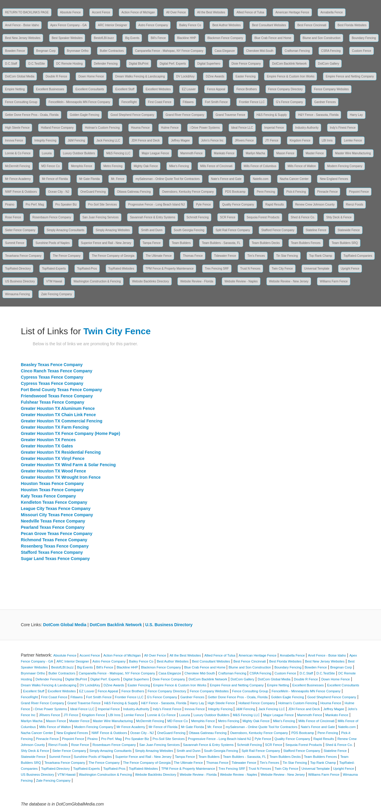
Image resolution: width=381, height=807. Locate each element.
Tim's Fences (256, 255)
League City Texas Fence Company (55, 508)
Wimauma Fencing (17, 294)
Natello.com (260, 179)
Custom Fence (361, 50)
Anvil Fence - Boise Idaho (22, 25)
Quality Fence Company (238, 204)
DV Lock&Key (185, 76)
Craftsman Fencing (297, 50)
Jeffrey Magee (180, 140)
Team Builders (181, 243)
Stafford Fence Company (277, 230)
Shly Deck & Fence (339, 217)
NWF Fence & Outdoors (21, 191)
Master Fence (315, 153)
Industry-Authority (306, 127)
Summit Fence (14, 243)
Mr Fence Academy (18, 179)
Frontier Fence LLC (252, 102)
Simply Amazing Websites (113, 230)
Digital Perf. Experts (173, 63)
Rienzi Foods (354, 204)
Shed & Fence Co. (303, 217)
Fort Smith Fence (216, 102)
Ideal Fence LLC (242, 127)
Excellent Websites (158, 89)
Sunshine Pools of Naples (52, 243)
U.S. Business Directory (169, 624)
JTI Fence (271, 140)
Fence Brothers (246, 89)
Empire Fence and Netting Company (350, 76)
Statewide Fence (349, 230)
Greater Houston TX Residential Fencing (61, 452)
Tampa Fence (152, 243)
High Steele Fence (17, 127)
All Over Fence (176, 12)
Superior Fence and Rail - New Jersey (106, 243)
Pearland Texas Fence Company (53, 527)
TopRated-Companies (357, 255)
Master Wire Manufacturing (353, 153)
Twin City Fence (282, 268)
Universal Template (317, 268)
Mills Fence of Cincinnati (216, 166)
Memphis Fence (81, 166)
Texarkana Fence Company (23, 255)
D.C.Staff (11, 63)
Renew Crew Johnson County (315, 204)
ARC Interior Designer (112, 25)
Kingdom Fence (300, 140)
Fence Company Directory (285, 89)
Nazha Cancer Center (294, 179)
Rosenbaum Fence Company (51, 217)
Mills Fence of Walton (302, 166)
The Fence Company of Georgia (113, 255)
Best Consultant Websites (269, 25)
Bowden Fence (15, 50)
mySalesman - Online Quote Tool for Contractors (167, 179)
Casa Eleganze (225, 50)
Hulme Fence (170, 127)
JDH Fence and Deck (146, 140)
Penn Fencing (266, 191)
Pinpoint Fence (359, 191)
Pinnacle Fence (327, 191)
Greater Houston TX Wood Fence (53, 471)
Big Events (132, 38)
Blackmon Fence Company (225, 38)
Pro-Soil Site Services (102, 204)
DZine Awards (215, 76)
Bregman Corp (46, 50)
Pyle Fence (203, 204)
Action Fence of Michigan (138, 12)
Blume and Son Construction (322, 38)
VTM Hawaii (54, 281)
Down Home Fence (91, 76)
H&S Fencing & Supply (272, 114)
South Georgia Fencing (189, 230)
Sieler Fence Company (20, 230)
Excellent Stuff (124, 89)
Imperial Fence (274, 127)
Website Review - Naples (241, 281)
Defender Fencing (106, 63)
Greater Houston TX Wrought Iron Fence (61, 477)
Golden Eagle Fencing (84, 114)
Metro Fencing (112, 166)
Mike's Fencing (179, 166)
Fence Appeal (216, 89)
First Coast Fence (159, 102)
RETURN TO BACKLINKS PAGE (27, 12)
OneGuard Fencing (93, 191)
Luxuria (47, 153)
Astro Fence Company (153, 25)
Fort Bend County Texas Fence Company (61, 389)
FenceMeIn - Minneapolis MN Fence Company (79, 102)
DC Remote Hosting (69, 63)
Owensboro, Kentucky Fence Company (188, 191)
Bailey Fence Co (190, 25)
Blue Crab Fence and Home (272, 38)
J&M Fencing (76, 140)
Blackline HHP (186, 38)
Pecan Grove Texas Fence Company (56, 533)
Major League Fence (155, 153)
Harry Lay (356, 114)
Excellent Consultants (89, 89)
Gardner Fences (325, 102)
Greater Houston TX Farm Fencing (55, 427)
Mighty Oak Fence (146, 166)
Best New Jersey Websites (22, 38)
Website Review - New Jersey (289, 281)
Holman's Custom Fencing (102, 127)
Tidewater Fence (225, 255)
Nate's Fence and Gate (226, 179)
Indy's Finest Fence (342, 127)
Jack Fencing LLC (108, 140)
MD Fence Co (50, 166)
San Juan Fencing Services (100, 217)
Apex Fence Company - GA (68, 25)
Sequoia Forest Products (263, 217)
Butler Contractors (112, 50)
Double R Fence (56, 76)
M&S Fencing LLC (118, 153)
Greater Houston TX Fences (48, 439)
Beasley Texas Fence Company (52, 364)
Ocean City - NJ (58, 191)
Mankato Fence (224, 153)
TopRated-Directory (18, 268)
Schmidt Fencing (198, 217)
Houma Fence (140, 127)
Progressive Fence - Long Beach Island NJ (156, 204)
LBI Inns (327, 140)
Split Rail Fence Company (233, 230)
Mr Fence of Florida (55, 179)
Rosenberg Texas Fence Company (55, 546)
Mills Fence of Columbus (260, 166)
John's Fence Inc (212, 140)
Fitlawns (188, 102)
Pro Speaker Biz (66, 204)
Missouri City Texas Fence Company (57, 514)
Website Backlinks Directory (150, 281)
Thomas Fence (193, 255)
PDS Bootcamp (235, 191)
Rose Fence (13, 217)
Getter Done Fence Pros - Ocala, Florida (32, 114)
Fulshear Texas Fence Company (52, 402)
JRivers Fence (244, 140)
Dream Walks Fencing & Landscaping (140, 76)
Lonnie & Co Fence (18, 153)
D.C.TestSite (36, 63)
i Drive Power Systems (205, 127)
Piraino (9, 204)
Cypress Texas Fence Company (52, 377)
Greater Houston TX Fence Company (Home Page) (70, 433)
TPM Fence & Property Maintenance (170, 268)
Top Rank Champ (320, 255)
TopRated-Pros (87, 268)
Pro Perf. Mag (35, 204)
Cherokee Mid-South (260, 50)
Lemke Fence (353, 140)
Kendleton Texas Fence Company (54, 502)
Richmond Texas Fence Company (54, 539)
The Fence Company (66, 255)
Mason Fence (285, 153)
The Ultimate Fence (158, 255)
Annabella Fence (331, 12)
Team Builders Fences (306, 243)
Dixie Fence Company (246, 63)
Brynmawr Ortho (78, 50)
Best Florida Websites (352, 25)
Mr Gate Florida (89, 179)
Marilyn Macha (255, 153)
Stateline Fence (316, 230)
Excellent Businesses (50, 89)
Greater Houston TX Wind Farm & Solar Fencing (68, 464)
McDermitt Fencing (17, 166)
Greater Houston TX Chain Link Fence (58, 414)
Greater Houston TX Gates (47, 446)
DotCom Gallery (328, 63)
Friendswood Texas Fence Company (57, 396)
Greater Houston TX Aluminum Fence (58, 408)
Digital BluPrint (139, 63)
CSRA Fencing (331, 50)
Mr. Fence (117, 179)
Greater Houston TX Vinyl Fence (53, 458)
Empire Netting (15, 89)
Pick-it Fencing (296, 191)
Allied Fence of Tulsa (250, 12)
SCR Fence (227, 217)
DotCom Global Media (19, 76)
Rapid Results (274, 204)
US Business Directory (20, 281)
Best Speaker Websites (67, 38)
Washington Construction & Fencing (97, 281)
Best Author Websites (226, 25)
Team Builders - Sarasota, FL (221, 243)
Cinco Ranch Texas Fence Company (56, 370)
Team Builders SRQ (345, 243)
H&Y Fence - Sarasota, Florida (318, 114)
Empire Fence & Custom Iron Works (290, 76)
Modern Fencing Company (344, 166)
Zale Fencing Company (56, 294)
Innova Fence (14, 140)
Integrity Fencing (46, 140)
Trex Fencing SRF (217, 268)
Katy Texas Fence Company (48, 496)
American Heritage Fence (292, 12)
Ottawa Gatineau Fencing (134, 191)
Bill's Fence (158, 38)
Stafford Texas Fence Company (52, 552)
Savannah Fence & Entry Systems (152, 217)
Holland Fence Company (57, 127)
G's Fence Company (289, 102)
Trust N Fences (250, 268)
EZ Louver (189, 89)
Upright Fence (350, 268)
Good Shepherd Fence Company (132, 114)
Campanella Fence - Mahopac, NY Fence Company (169, 50)
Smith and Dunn (152, 230)
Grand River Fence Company (184, 114)
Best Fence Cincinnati (311, 25)
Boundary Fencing (364, 38)
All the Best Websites (211, 12)
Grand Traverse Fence (230, 114)
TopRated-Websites (121, 268)
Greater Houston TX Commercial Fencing (61, 421)
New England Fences (334, 179)
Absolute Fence (70, 12)
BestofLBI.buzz (104, 38)
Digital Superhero (208, 63)
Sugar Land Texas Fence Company (55, 558)
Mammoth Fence (191, 153)
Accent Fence (101, 12)
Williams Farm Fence (334, 281)
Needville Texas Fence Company (53, 521)
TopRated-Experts (54, 268)
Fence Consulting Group (21, 102)
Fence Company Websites (331, 89)
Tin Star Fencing (287, 255)
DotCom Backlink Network (289, 63)
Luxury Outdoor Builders (79, 153)
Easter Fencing (245, 76)
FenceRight (129, 102)
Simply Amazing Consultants (66, 230)
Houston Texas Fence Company (52, 483)
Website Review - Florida (196, 281)
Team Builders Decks (266, 243)
